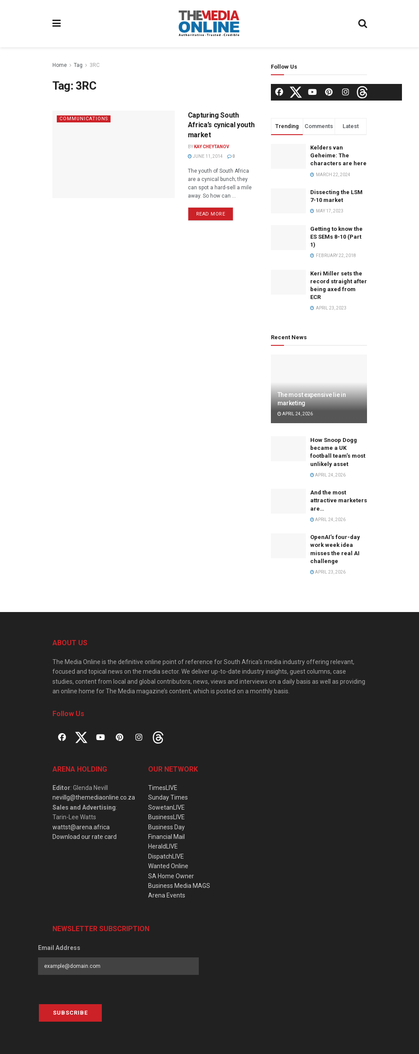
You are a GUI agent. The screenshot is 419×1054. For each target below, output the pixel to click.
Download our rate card (84, 836)
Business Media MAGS (179, 885)
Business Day (166, 827)
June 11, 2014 (205, 156)
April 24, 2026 (295, 413)
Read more (210, 214)
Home (59, 65)
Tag (78, 65)
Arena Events (166, 895)
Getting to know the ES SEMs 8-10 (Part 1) (336, 237)
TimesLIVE (162, 787)
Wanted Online (168, 866)
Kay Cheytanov (211, 146)
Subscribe (70, 1012)
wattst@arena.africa (81, 827)
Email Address (59, 947)
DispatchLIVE (166, 856)
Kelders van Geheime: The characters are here (338, 155)
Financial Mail (166, 836)
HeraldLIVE (163, 846)
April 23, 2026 (328, 572)
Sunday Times (168, 797)
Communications (84, 119)
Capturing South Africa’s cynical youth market (221, 125)
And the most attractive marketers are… (338, 500)
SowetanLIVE (166, 807)
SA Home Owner (171, 876)
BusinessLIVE (166, 817)
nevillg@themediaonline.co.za (93, 797)
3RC (95, 65)
